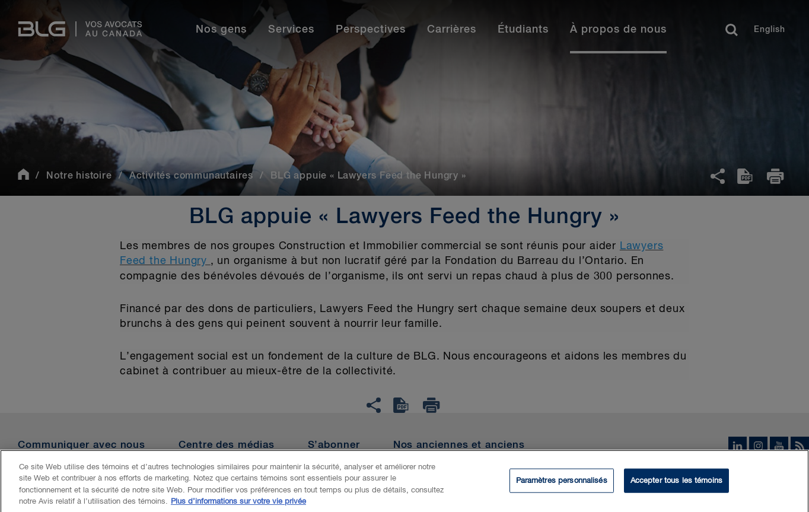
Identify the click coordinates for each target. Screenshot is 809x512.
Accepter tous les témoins (676, 485)
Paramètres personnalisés (561, 485)
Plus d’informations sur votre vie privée (238, 507)
